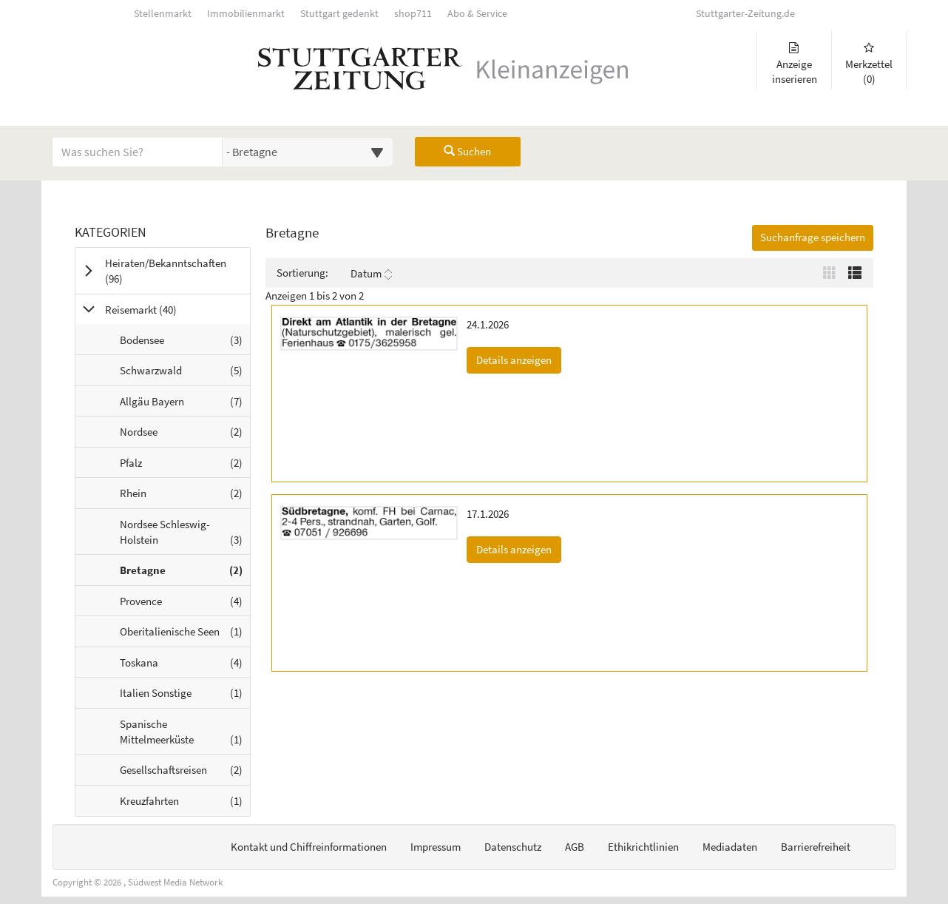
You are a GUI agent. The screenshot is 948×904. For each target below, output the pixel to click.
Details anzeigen (518, 359)
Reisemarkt (159, 309)
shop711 (413, 14)
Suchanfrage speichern (812, 237)
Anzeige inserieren (794, 64)
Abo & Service (477, 14)
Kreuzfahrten (184, 804)
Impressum (435, 847)
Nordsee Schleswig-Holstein (184, 536)
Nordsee (184, 435)
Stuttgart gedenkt (339, 14)
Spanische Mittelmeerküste (184, 735)
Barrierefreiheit (815, 847)
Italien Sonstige (184, 696)
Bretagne (184, 573)
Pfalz (184, 466)
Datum (371, 274)
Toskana (184, 666)
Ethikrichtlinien (643, 847)
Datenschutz (512, 847)
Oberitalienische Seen (184, 635)
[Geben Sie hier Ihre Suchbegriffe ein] (138, 151)
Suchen (467, 151)
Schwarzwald (184, 373)
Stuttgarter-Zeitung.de (745, 14)
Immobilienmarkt (246, 14)
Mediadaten (729, 847)
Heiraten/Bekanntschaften (165, 271)
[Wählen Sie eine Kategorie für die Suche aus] (308, 151)
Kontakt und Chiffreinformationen (309, 847)
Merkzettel (869, 64)
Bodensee (184, 343)
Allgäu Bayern (184, 404)
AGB (574, 847)
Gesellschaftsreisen (184, 773)
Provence (184, 604)
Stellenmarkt (163, 14)
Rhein (184, 496)
